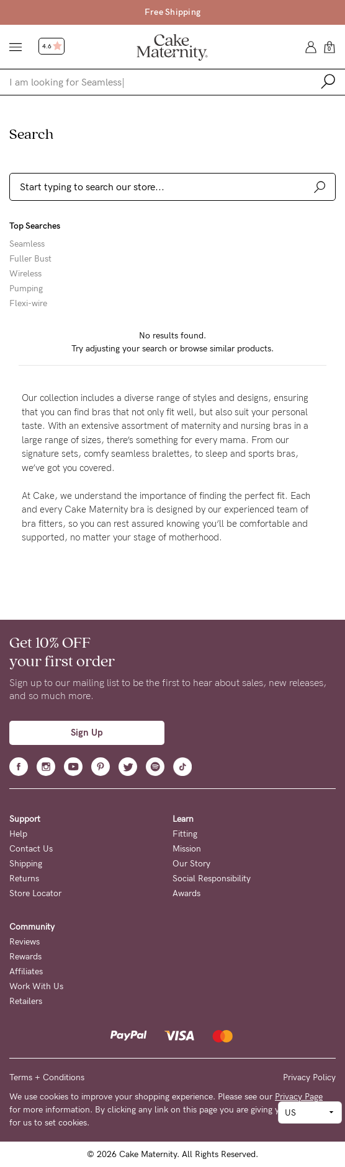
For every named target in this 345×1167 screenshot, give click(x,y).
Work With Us (36, 986)
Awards (186, 893)
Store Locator (35, 893)
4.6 (52, 46)
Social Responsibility (211, 878)
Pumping (26, 289)
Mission (186, 848)
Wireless (25, 274)
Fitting (184, 834)
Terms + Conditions (46, 1077)
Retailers (25, 1001)
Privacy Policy (309, 1077)
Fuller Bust (30, 259)
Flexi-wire (28, 304)
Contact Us (31, 848)
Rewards (25, 956)
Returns (24, 878)
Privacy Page (299, 1096)
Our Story (191, 863)
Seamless (27, 244)
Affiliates (26, 971)
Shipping (25, 863)
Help (18, 834)
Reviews (24, 941)
